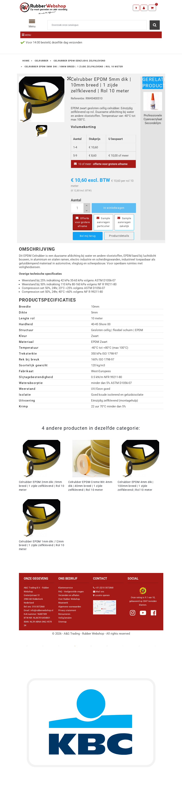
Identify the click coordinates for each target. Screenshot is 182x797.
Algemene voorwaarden (69, 610)
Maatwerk (63, 606)
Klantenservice (65, 591)
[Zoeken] (97, 25)
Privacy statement (67, 614)
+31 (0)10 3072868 (104, 591)
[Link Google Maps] (104, 609)
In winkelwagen (113, 207)
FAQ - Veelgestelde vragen (71, 595)
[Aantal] (80, 208)
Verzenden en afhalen (68, 599)
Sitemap (62, 625)
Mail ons (100, 595)
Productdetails (119, 239)
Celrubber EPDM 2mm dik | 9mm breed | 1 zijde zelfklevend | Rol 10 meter (41, 489)
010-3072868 (38, 610)
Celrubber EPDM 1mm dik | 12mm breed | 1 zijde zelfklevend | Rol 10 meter (41, 549)
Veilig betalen (65, 621)
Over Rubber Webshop (69, 603)
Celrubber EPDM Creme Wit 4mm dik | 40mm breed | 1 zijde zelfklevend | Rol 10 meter (90, 489)
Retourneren (64, 618)
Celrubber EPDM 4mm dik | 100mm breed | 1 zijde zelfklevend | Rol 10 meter (135, 489)
